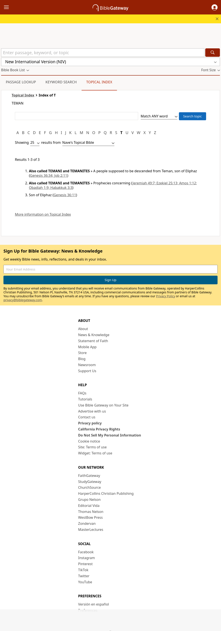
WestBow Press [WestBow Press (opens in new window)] (90, 517)
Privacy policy (90, 423)
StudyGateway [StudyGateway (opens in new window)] (89, 481)
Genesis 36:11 (65, 195)
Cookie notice (89, 441)
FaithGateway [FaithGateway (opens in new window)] (89, 475)
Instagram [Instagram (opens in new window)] (86, 557)
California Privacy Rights (99, 429)
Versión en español (93, 604)
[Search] (212, 52)
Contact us (86, 417)
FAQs (82, 393)
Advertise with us (92, 411)
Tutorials (85, 399)
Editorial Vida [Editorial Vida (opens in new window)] (88, 505)
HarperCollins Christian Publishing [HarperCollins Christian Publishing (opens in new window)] (106, 493)
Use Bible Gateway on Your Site (103, 405)
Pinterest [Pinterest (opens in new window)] (85, 563)
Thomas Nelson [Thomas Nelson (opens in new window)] (90, 511)
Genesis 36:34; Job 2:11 (48, 175)
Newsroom (87, 364)
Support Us (87, 370)
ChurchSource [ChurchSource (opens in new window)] (89, 487)
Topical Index (99, 82)
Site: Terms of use (92, 447)
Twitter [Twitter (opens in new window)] (83, 576)
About (83, 328)
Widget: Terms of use (95, 453)
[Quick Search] (102, 52)
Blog (81, 358)
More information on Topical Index (43, 214)
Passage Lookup (21, 82)
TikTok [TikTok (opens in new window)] (83, 570)
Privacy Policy (165, 296)
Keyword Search (61, 82)
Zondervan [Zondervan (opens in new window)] (87, 523)
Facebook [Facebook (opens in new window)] (86, 552)
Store (82, 352)
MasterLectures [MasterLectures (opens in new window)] (90, 529)
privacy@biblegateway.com (22, 300)
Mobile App (87, 347)
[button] (215, 7)
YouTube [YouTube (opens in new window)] (85, 582)
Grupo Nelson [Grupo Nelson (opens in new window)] (89, 499)
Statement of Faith (93, 340)
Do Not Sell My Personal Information (109, 435)
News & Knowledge (93, 334)
